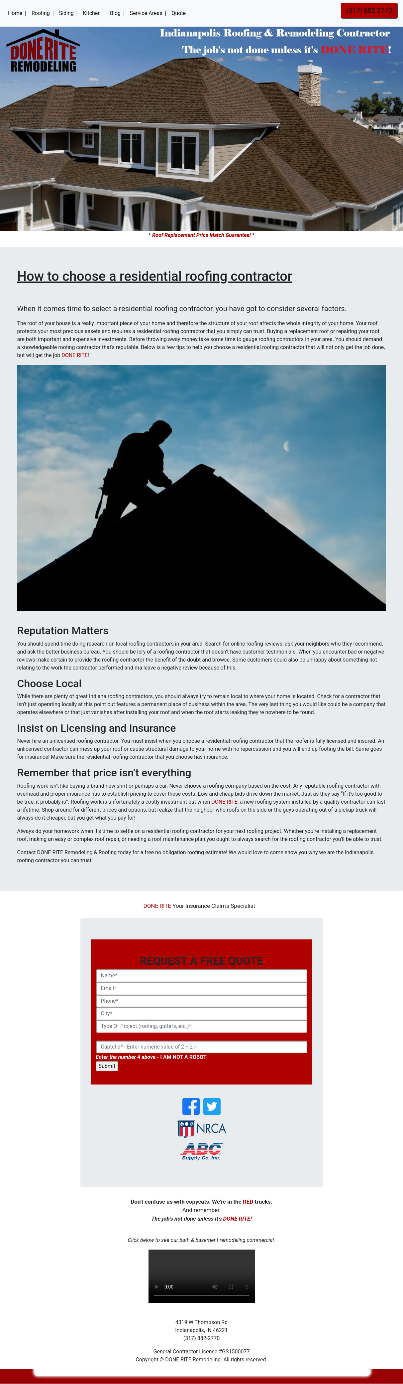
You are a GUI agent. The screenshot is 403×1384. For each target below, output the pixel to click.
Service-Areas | (148, 13)
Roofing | (43, 13)
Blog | (117, 13)
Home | (18, 12)
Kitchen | (94, 13)
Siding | (68, 13)
